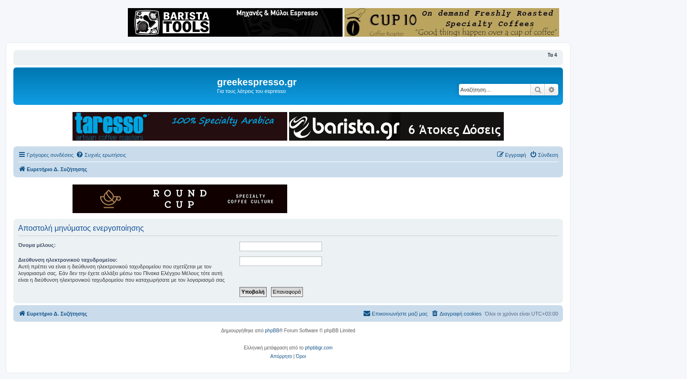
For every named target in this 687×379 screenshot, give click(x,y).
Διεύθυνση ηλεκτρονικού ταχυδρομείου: (67, 260)
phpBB (272, 330)
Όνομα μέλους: (37, 245)
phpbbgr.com (319, 347)
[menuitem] (101, 155)
